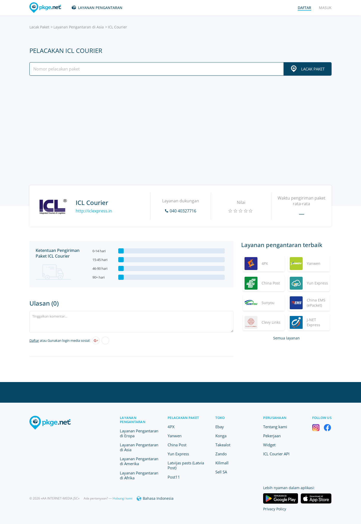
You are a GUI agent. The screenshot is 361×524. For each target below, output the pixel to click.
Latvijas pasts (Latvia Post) (186, 465)
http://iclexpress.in (94, 210)
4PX (171, 426)
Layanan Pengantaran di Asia (78, 27)
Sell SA (221, 471)
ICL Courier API (276, 453)
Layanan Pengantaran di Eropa (139, 433)
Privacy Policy (274, 509)
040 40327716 (183, 211)
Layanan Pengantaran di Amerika (139, 461)
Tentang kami (275, 426)
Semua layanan (286, 338)
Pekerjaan (272, 435)
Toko (220, 417)
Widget (269, 444)
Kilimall (222, 462)
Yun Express (178, 453)
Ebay (219, 426)
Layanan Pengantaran (100, 7)
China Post (177, 444)
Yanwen (175, 435)
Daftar (34, 340)
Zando (221, 453)
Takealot (222, 444)
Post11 (174, 477)
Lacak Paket (39, 27)
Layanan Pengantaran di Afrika (139, 475)
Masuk (325, 7)
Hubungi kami (122, 498)
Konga (220, 435)
